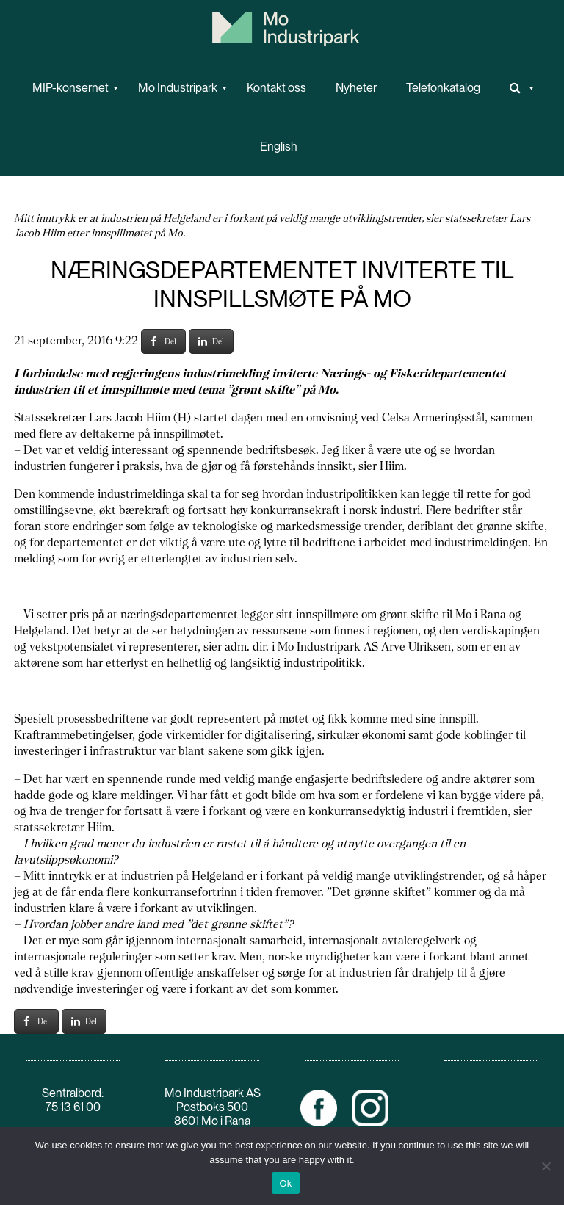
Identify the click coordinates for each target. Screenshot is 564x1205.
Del (163, 341)
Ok (285, 1183)
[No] (545, 1166)
